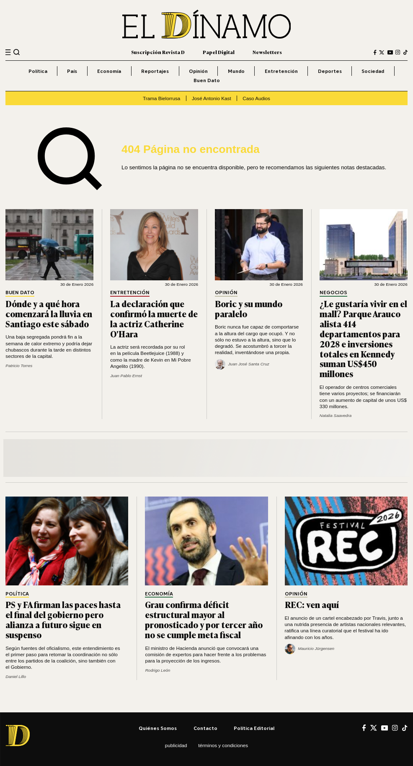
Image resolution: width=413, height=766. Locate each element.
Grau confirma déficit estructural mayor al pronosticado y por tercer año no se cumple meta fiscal (204, 619)
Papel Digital (219, 52)
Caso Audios (256, 98)
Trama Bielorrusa (161, 98)
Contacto (205, 728)
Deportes (330, 71)
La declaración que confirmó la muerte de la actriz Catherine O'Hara (154, 318)
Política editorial (254, 728)
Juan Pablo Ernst (126, 375)
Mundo (236, 71)
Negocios (333, 292)
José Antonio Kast (211, 98)
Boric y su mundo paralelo (248, 308)
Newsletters (267, 52)
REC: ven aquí (312, 604)
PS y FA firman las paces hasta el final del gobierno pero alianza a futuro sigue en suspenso (63, 619)
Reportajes (155, 71)
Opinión (198, 71)
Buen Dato (207, 80)
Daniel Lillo (15, 676)
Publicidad (176, 745)
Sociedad (372, 71)
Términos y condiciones (223, 745)
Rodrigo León (157, 670)
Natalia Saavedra (335, 415)
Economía (109, 71)
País (72, 71)
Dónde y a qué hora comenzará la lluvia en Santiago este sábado (48, 313)
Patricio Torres (18, 365)
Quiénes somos (158, 728)
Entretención (281, 71)
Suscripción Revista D (158, 52)
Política (37, 71)
